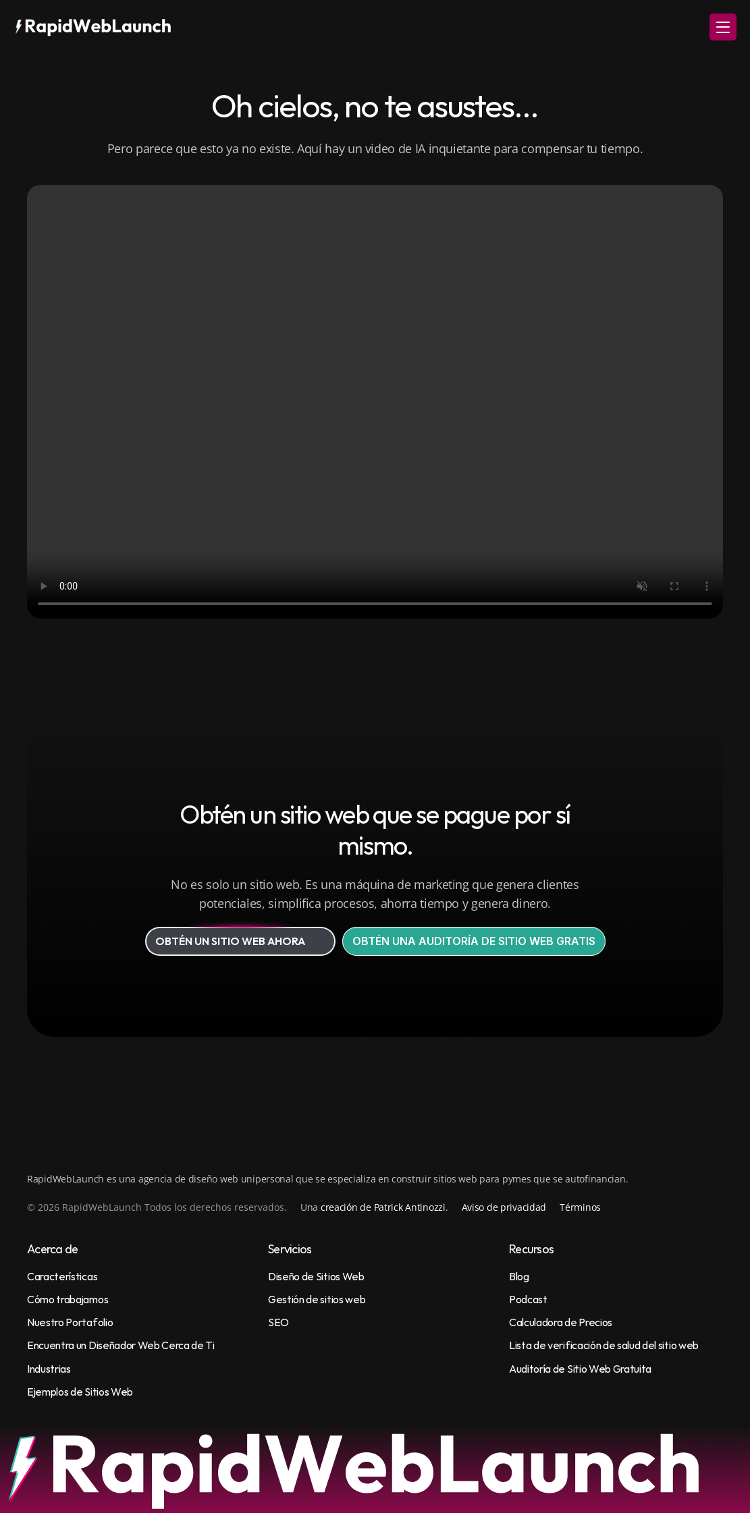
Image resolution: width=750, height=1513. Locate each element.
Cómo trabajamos (67, 1299)
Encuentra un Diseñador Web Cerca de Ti (121, 1345)
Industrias (49, 1368)
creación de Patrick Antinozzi (383, 1207)
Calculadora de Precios (560, 1322)
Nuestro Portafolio (70, 1322)
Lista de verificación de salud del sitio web (604, 1345)
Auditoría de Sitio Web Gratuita (580, 1368)
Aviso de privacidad (504, 1207)
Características (62, 1276)
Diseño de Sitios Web (316, 1276)
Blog (519, 1276)
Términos (580, 1207)
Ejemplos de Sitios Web (80, 1391)
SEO (278, 1322)
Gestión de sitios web (316, 1299)
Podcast (528, 1299)
